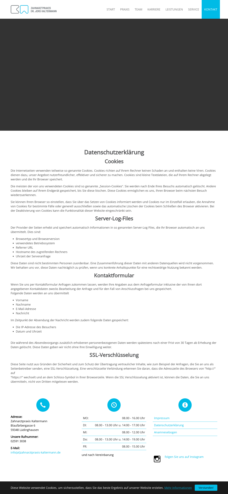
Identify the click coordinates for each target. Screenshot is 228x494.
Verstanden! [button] (206, 487)
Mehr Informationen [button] (178, 488)
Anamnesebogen (165, 432)
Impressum (162, 418)
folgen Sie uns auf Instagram (184, 457)
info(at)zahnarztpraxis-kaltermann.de (36, 452)
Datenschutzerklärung (169, 425)
